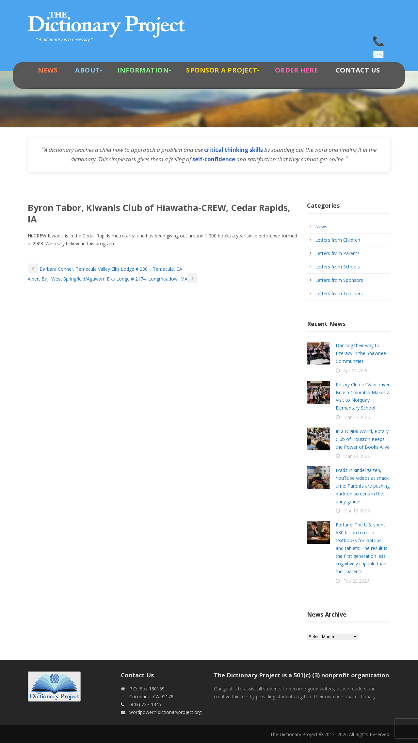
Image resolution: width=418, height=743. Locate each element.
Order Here (296, 70)
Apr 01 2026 (356, 370)
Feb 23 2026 (356, 581)
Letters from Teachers (339, 293)
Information (143, 70)
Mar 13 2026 (356, 511)
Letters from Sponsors (339, 280)
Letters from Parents (337, 253)
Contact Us (358, 70)
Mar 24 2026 (356, 417)
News (47, 70)
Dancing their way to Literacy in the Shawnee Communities (361, 353)
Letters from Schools (337, 267)
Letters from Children (337, 240)
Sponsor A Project (221, 70)
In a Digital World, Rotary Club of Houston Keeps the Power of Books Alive (363, 439)
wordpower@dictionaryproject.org (378, 52)
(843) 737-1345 (378, 39)
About (87, 70)
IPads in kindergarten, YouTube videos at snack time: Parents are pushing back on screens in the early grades (363, 485)
